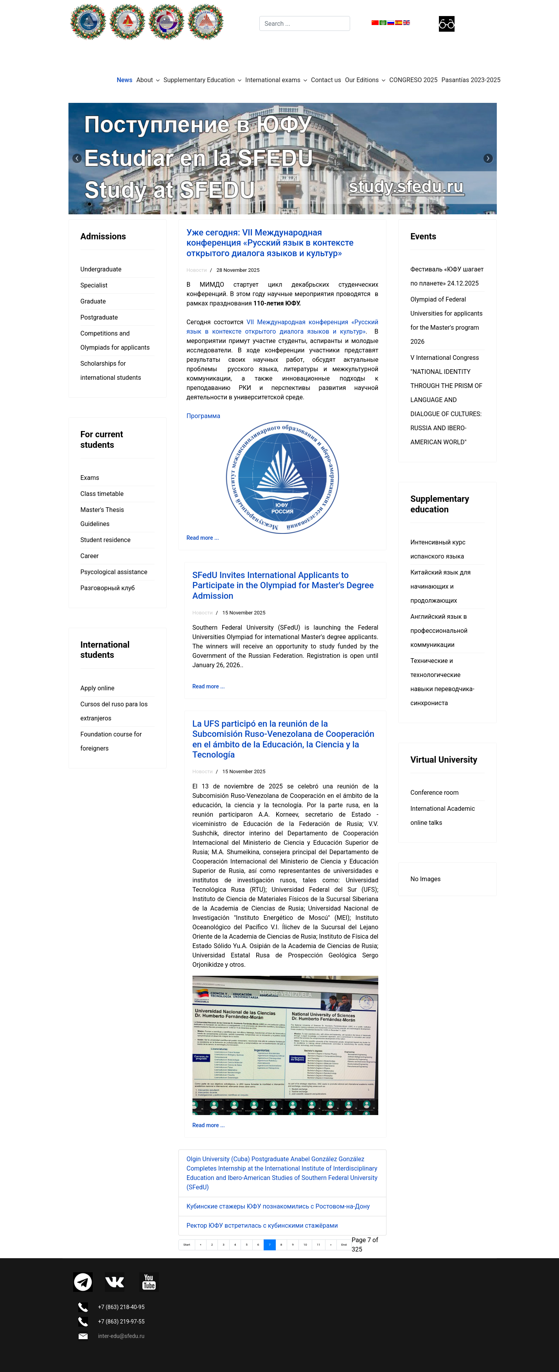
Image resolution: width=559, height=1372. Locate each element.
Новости (197, 270)
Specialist (94, 285)
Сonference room (434, 792)
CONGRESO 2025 (413, 80)
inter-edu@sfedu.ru (121, 1336)
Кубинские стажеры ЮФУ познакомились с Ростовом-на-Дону (278, 1206)
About (144, 80)
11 (318, 1244)
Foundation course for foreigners (111, 741)
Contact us (326, 80)
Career (90, 556)
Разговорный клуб (108, 588)
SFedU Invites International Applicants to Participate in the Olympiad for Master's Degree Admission (283, 585)
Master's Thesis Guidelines (102, 517)
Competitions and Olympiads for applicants (115, 340)
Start (186, 1244)
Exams (90, 477)
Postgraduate (99, 317)
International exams (272, 80)
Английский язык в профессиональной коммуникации (438, 630)
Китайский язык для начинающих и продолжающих (440, 586)
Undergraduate (101, 269)
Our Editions (362, 80)
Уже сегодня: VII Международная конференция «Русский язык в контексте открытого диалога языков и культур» (270, 243)
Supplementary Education (199, 80)
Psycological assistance (114, 572)
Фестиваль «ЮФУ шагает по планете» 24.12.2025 (447, 276)
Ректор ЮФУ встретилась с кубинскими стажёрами (262, 1225)
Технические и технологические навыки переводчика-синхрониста (442, 682)
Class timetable (102, 493)
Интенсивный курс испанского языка (438, 549)
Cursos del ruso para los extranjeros (114, 711)
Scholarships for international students (111, 370)
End (344, 1244)
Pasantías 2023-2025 (471, 80)
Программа (203, 416)
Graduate (93, 301)
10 (305, 1244)
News (124, 80)
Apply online (98, 688)
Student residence (106, 540)
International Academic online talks (442, 815)
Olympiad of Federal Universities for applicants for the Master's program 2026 (446, 320)
